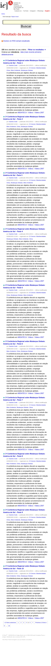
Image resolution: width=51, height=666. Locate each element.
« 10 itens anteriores (10, 622)
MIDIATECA (22, 112)
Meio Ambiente (15, 70)
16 (9, 626)
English (47, 11)
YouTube (25, 11)
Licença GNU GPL (20, 637)
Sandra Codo (13, 65)
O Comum (32, 68)
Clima (8, 70)
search (47, 13)
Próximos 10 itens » (41, 622)
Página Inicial (14, 16)
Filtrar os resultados (36, 50)
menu (3, 14)
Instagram (33, 11)
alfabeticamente (7, 54)
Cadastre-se (17, 11)
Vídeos (30, 112)
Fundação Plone (40, 635)
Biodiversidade (41, 68)
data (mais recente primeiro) (31, 52)
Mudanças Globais (27, 70)
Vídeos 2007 (39, 112)
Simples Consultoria (26, 639)
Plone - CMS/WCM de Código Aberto (13, 635)
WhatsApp (40, 11)
